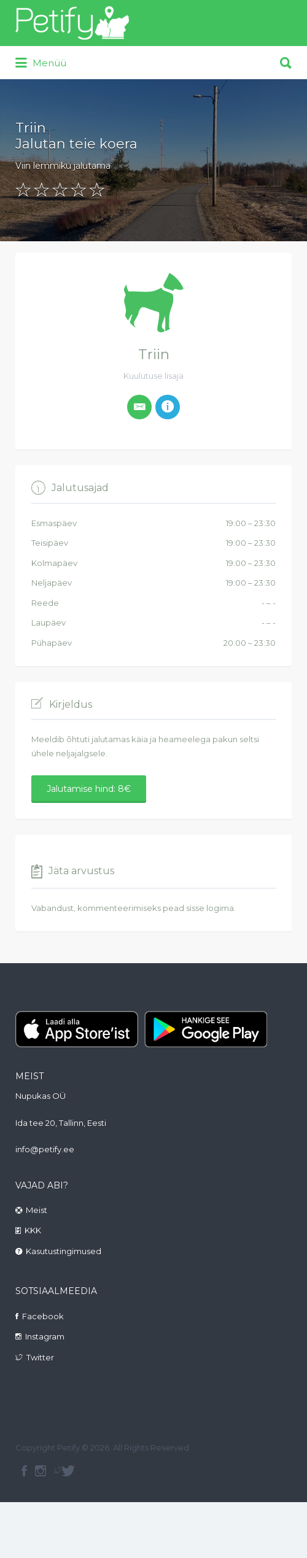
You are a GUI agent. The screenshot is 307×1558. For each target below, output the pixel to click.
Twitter (40, 1357)
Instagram (44, 1336)
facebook (24, 1470)
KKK (33, 1230)
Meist (36, 1210)
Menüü (40, 63)
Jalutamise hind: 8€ (89, 788)
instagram (40, 1470)
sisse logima (210, 908)
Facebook (43, 1316)
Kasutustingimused (63, 1251)
